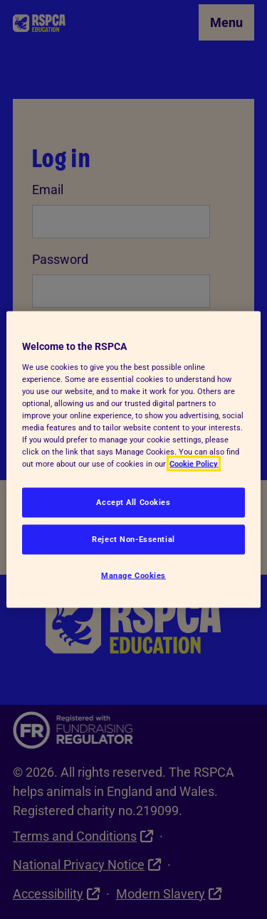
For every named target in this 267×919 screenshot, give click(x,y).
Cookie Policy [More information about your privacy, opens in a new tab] (193, 464)
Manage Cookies (133, 575)
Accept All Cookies (133, 502)
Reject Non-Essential (133, 539)
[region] (133, 460)
